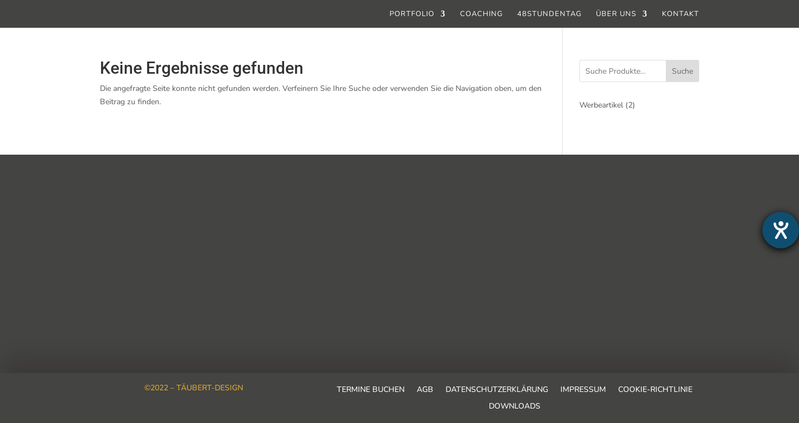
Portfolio (412, 14)
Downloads (514, 406)
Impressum (583, 390)
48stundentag (549, 14)
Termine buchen (370, 390)
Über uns (616, 14)
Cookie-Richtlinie (655, 390)
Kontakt (680, 14)
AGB (425, 390)
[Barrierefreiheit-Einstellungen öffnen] (780, 230)
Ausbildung (123, 257)
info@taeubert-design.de (413, 267)
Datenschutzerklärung (497, 390)
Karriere (116, 234)
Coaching (481, 14)
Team (111, 212)
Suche (682, 71)
